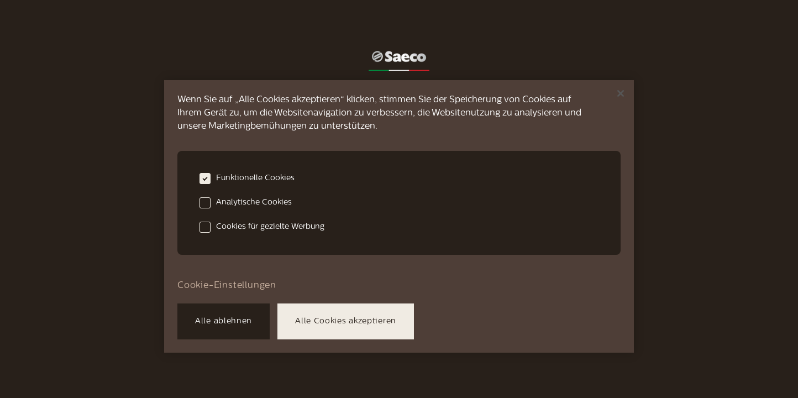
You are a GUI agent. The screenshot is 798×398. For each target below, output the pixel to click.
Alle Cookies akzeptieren (345, 321)
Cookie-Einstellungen (226, 285)
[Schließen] (620, 93)
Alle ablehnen (223, 321)
